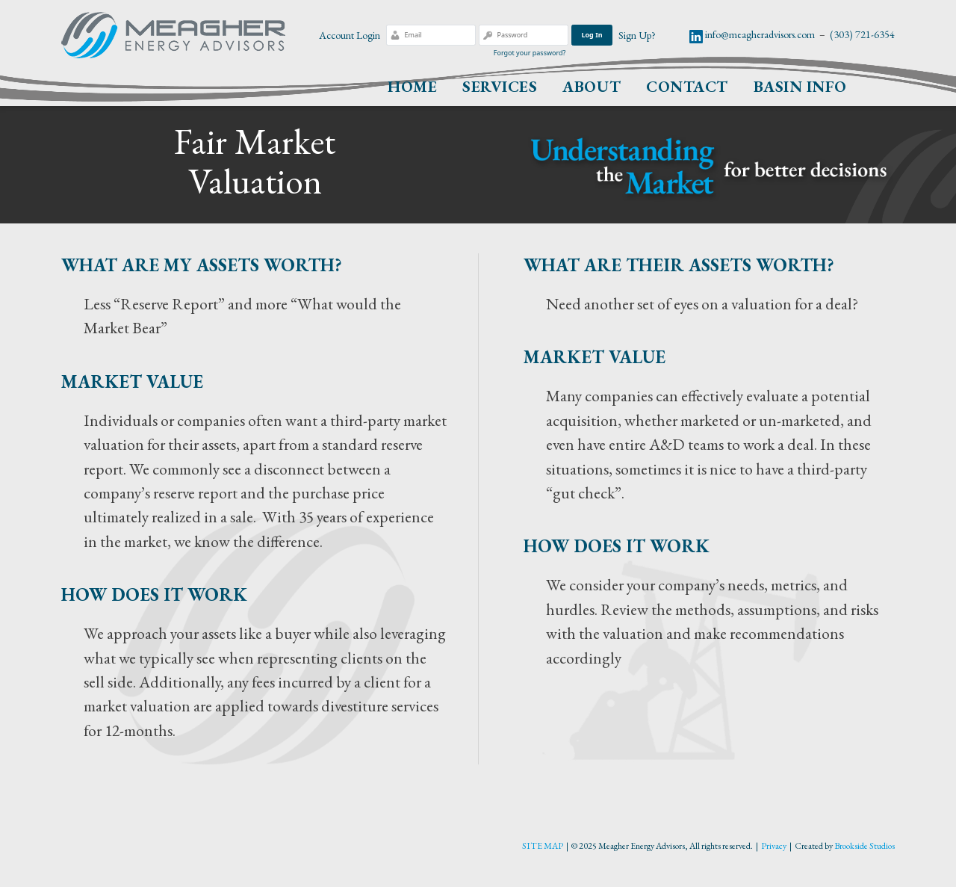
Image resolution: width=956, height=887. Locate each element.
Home (412, 86)
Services (499, 86)
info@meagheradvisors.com (760, 34)
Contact (687, 86)
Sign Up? (637, 35)
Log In (591, 35)
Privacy (773, 846)
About (591, 86)
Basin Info (800, 86)
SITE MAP (542, 846)
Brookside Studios (864, 846)
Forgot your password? (530, 53)
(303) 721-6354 (862, 34)
